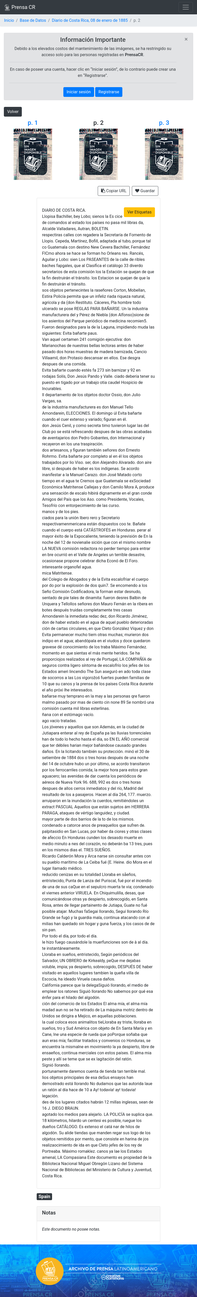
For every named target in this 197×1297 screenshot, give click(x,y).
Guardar (145, 190)
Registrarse (108, 91)
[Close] (186, 39)
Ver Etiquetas (139, 212)
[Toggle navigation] (186, 7)
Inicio (9, 20)
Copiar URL (113, 190)
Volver (12, 111)
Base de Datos (33, 20)
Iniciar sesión (79, 91)
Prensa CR (19, 7)
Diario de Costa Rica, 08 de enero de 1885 (90, 20)
